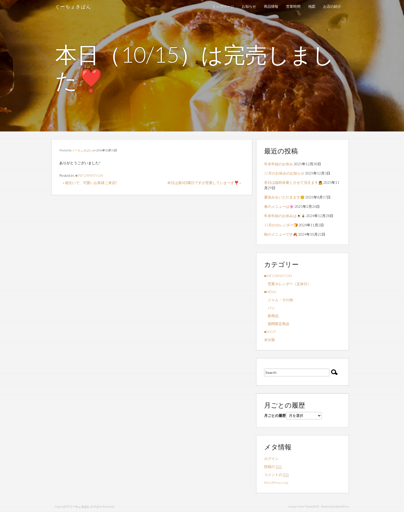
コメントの (276, 474)
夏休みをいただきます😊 (284, 197)
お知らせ (249, 6)
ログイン (271, 458)
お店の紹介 (332, 6)
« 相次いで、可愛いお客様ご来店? (90, 182)
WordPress (342, 506)
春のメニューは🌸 (279, 206)
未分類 (269, 339)
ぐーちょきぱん (73, 6)
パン (269, 307)
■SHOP (270, 331)
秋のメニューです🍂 (280, 234)
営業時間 (293, 6)
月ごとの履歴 (275, 415)
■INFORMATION (89, 175)
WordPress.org (276, 482)
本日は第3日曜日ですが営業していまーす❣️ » (204, 182)
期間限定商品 (276, 323)
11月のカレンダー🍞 (281, 225)
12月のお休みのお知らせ (284, 173)
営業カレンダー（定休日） (287, 284)
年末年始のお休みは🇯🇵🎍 (284, 215)
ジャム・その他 (278, 300)
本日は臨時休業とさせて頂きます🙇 (293, 182)
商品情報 (271, 6)
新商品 (271, 315)
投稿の (273, 466)
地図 (311, 6)
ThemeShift (311, 506)
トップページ (223, 6)
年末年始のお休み (278, 164)
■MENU (270, 292)
